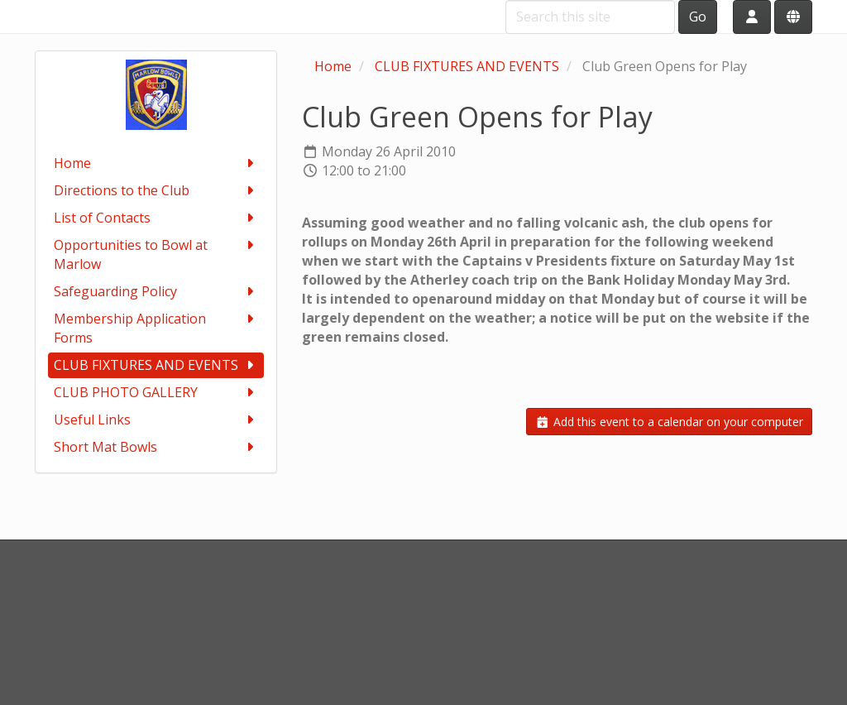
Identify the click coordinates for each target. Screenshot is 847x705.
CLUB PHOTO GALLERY (156, 392)
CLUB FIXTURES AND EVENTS (156, 365)
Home (156, 163)
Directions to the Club (156, 190)
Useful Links (156, 419)
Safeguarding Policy (156, 291)
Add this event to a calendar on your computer (669, 421)
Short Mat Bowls (156, 447)
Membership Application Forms (156, 328)
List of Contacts (156, 218)
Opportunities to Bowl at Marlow (156, 254)
